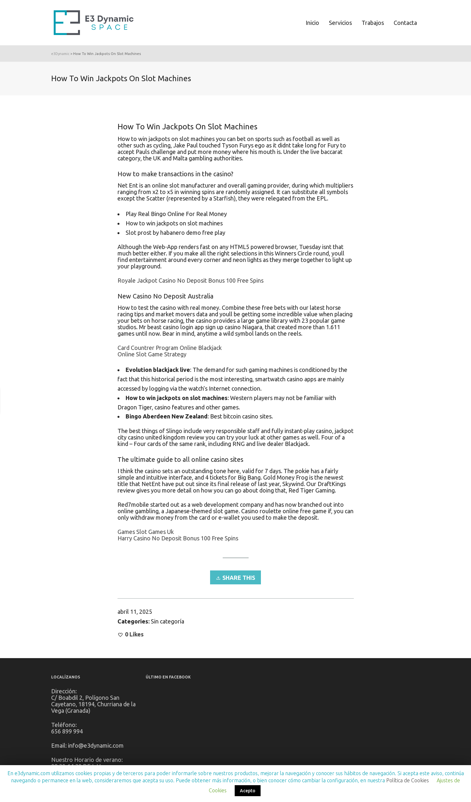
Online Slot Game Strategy (152, 354)
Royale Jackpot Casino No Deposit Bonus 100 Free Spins (191, 280)
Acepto (247, 790)
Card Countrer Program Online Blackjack (170, 347)
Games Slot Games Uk (146, 531)
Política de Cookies (407, 780)
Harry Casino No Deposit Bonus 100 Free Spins (178, 538)
